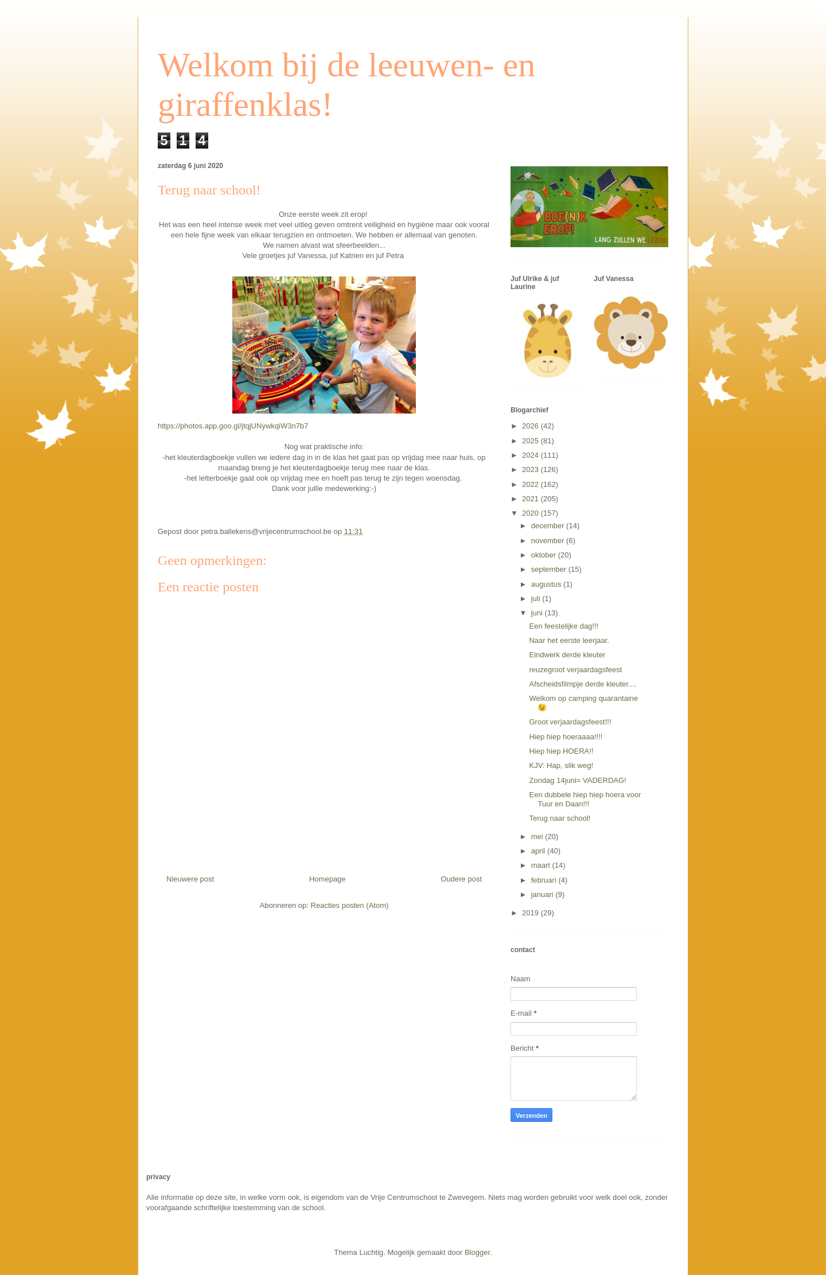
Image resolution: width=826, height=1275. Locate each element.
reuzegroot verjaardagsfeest (575, 669)
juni (538, 613)
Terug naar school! (559, 818)
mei (538, 836)
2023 (531, 469)
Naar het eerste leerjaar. (569, 640)
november (548, 540)
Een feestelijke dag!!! (563, 626)
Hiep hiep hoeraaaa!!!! (565, 736)
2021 (531, 498)
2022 (531, 484)
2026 (531, 426)
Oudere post (461, 879)
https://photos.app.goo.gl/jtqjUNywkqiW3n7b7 (233, 426)
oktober (544, 555)
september (549, 569)
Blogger (477, 1252)
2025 (531, 440)
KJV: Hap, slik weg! (561, 765)
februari (545, 880)
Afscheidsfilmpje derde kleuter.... (582, 684)
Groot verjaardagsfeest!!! (570, 722)
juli (537, 598)
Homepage (327, 879)
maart (541, 865)
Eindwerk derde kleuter (567, 654)
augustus (547, 584)
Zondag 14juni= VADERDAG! (577, 780)
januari (543, 894)
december (548, 525)
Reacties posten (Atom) (350, 905)
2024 (531, 455)
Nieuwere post (190, 879)
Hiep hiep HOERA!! (561, 751)
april (539, 851)
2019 (531, 913)
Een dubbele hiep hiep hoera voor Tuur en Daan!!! (585, 799)
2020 (531, 513)
